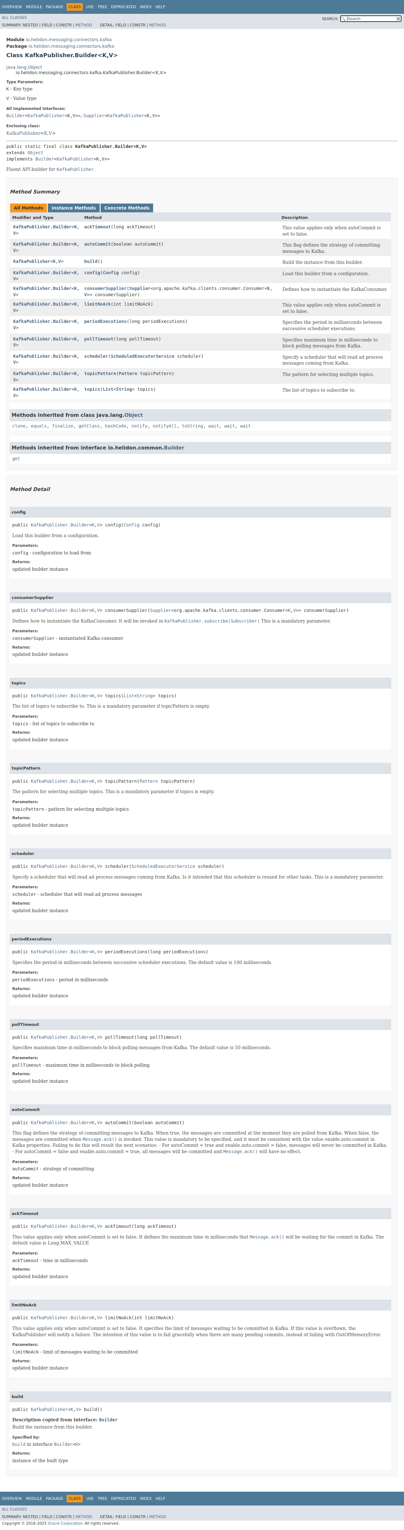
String (124, 389)
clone (18, 425)
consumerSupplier (105, 288)
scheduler (96, 356)
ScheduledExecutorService (142, 356)
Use (90, 7)
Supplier (93, 115)
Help (160, 7)
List (108, 389)
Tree (102, 7)
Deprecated (123, 7)
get (16, 458)
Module (34, 7)
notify (139, 425)
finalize (62, 425)
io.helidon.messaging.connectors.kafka (69, 39)
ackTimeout (97, 226)
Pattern (128, 373)
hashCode (115, 425)
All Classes (14, 17)
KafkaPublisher (45, 115)
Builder (15, 115)
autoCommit (97, 244)
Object (35, 152)
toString (192, 425)
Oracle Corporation (65, 1523)
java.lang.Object (24, 67)
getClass (89, 425)
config (92, 272)
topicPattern (100, 373)
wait (213, 425)
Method (83, 25)
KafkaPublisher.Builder (42, 226)
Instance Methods (74, 207)
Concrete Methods (127, 207)
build (90, 261)
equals (39, 425)
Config (111, 272)
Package (54, 7)
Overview (12, 7)
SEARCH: (330, 19)
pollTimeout (98, 338)
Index (146, 7)
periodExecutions (105, 321)
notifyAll (165, 425)
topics (92, 389)
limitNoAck (97, 304)
